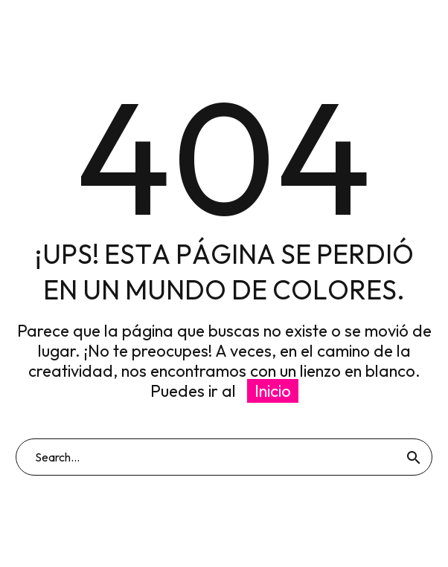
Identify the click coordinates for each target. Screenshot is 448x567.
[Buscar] (224, 457)
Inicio (273, 390)
